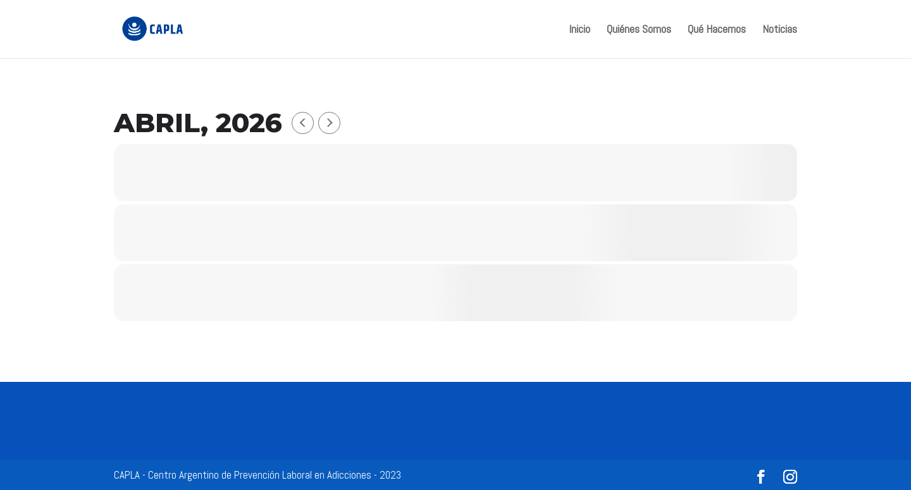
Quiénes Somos (639, 30)
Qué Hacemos (717, 30)
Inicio (579, 30)
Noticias (779, 30)
